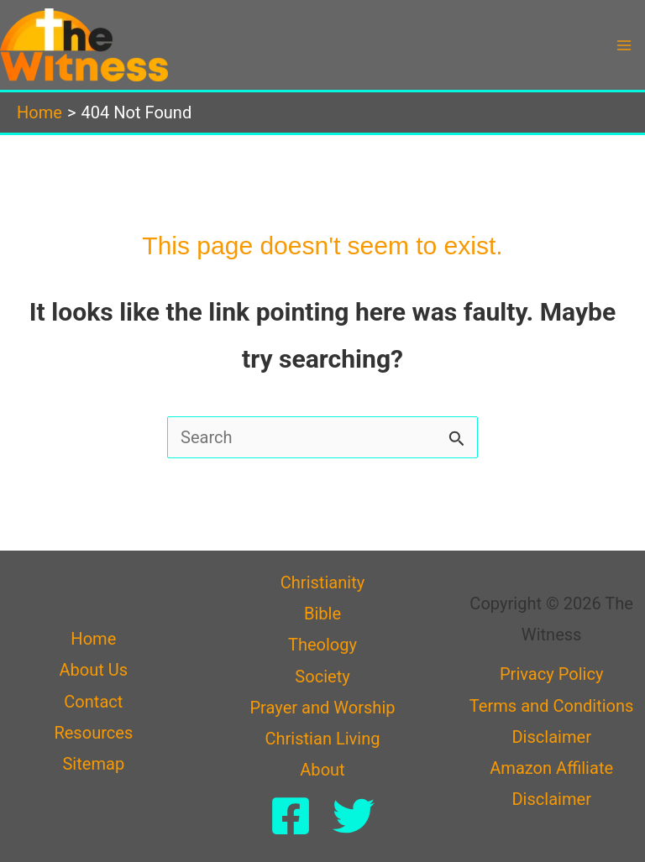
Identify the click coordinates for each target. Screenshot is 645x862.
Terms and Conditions (551, 706)
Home (93, 639)
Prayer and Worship (322, 707)
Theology (322, 645)
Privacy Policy (551, 674)
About (322, 770)
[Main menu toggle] (624, 45)
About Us (93, 670)
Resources (93, 733)
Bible (322, 613)
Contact (93, 702)
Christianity (322, 582)
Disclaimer (551, 737)
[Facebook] (291, 816)
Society (322, 676)
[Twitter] (354, 816)
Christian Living (322, 739)
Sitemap (93, 764)
